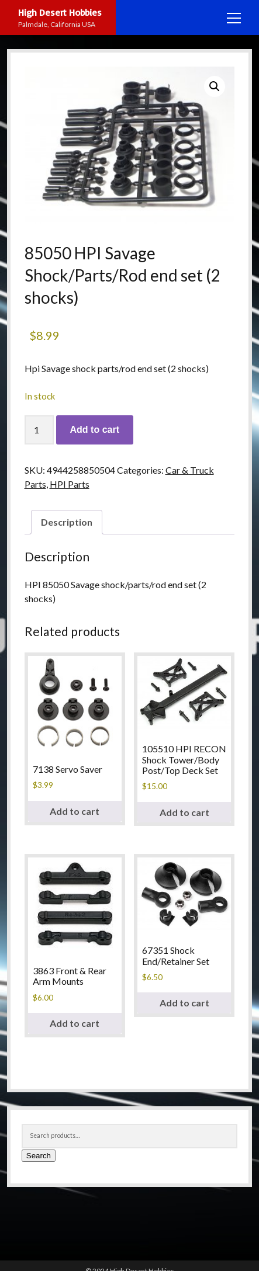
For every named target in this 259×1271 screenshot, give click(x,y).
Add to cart (94, 430)
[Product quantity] (39, 429)
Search (38, 1155)
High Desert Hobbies (60, 12)
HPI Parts (69, 483)
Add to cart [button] (74, 811)
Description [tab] (66, 521)
